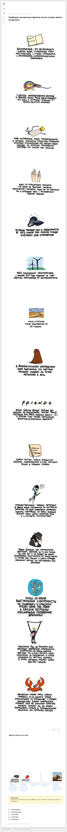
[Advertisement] (36, 7)
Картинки (28, 13)
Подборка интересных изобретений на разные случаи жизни (57, 787)
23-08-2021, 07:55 (13, 13)
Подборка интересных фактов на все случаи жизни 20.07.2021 (14, 787)
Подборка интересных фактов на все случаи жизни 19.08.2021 (24, 787)
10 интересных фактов (46, 785)
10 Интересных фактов (35, 785)
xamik (21, 13)
